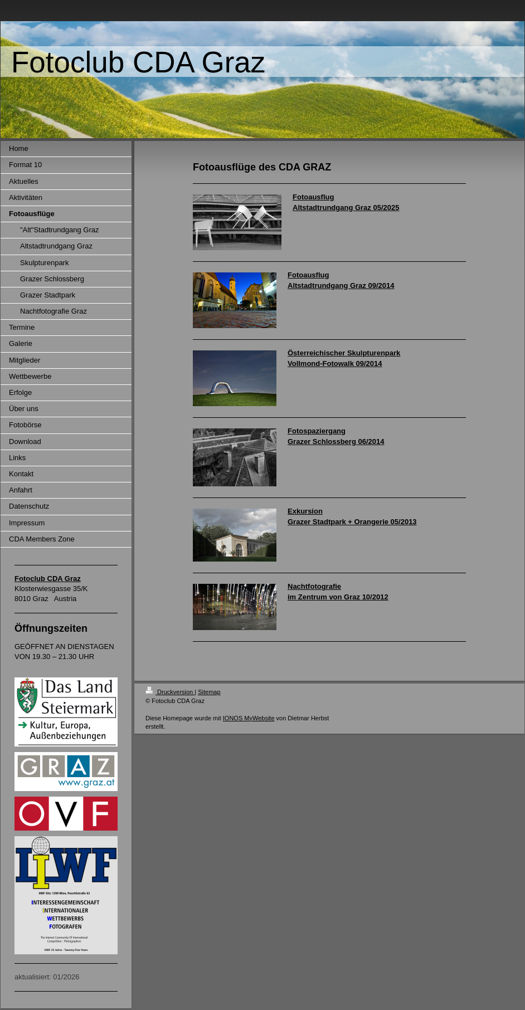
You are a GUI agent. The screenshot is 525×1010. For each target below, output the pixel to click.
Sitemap (209, 692)
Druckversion (170, 692)
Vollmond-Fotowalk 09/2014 (335, 363)
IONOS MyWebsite (249, 718)
